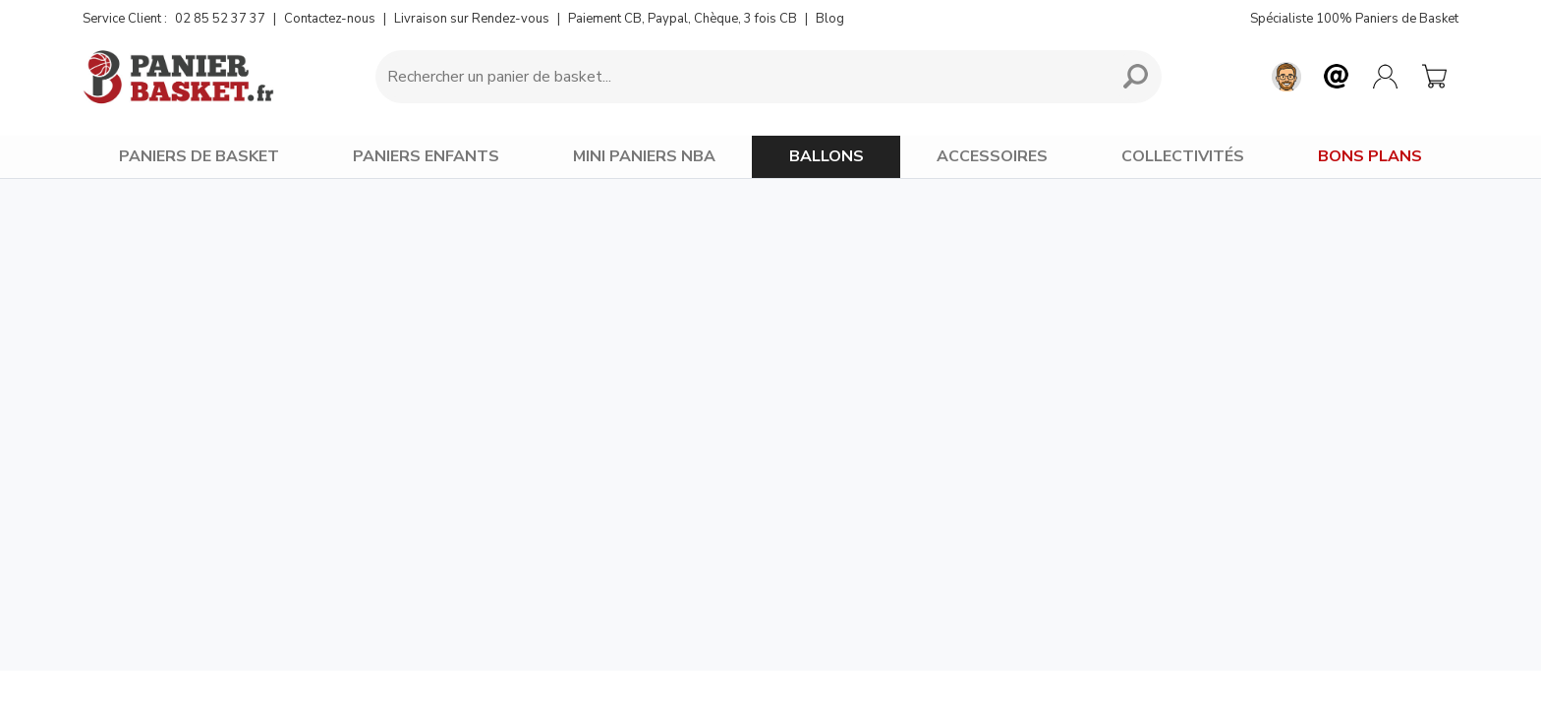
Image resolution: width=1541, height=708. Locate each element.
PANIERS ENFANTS (426, 156)
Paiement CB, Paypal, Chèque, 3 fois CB (682, 19)
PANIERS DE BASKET (199, 156)
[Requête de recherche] (739, 76)
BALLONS (826, 156)
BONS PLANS (1370, 156)
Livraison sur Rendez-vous (471, 19)
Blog (830, 19)
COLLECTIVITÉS (1182, 156)
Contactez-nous (329, 19)
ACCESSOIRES (992, 156)
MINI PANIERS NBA (644, 156)
